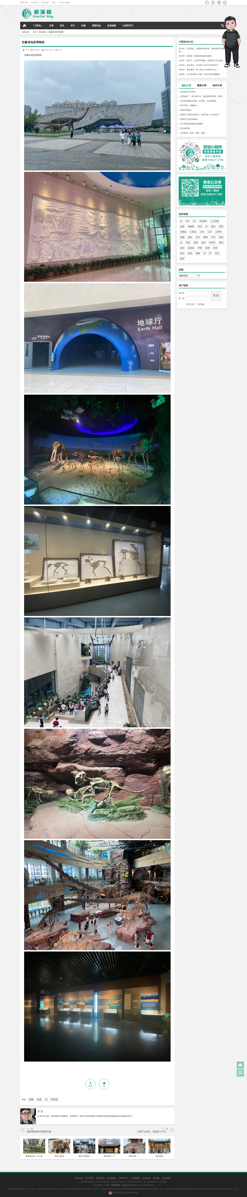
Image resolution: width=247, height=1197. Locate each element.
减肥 (182, 226)
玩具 (188, 242)
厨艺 (200, 226)
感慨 (182, 237)
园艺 (213, 226)
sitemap (79, 1178)
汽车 (213, 237)
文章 (51, 25)
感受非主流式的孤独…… (190, 119)
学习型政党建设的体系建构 (191, 124)
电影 (196, 242)
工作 (210, 232)
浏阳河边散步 (186, 110)
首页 (24, 25)
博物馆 (191, 226)
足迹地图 (111, 25)
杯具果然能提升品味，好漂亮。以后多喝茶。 (199, 101)
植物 (206, 237)
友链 (83, 25)
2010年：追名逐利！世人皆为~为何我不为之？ (198, 70)
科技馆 (54, 1099)
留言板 (156, 1178)
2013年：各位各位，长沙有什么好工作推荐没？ (199, 65)
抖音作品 (34, 2)
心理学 (218, 232)
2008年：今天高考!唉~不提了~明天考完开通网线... (200, 74)
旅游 (190, 237)
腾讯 (221, 242)
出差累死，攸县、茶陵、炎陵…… (194, 133)
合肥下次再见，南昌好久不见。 (152, 1131)
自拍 (182, 248)
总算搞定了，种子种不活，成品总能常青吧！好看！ (202, 96)
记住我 (200, 304)
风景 (182, 258)
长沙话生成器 (64, 2)
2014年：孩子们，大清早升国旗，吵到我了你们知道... (201, 60)
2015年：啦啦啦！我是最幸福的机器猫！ (196, 56)
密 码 (181, 298)
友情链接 (111, 1178)
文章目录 (146, 1178)
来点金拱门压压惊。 (188, 92)
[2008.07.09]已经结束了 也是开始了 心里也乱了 (200, 115)
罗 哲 (40, 1111)
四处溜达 (42, 32)
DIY (187, 221)
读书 (182, 253)
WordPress (149, 1185)
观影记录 (24, 2)
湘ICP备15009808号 (16, 1189)
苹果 (200, 248)
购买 (190, 253)
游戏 (221, 237)
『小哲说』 (37, 25)
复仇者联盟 (185, 128)
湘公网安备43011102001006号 (123, 1192)
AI (181, 221)
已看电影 (135, 1178)
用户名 (181, 293)
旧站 (53, 2)
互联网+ (203, 221)
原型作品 (96, 25)
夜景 (221, 226)
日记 (198, 237)
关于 (73, 25)
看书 (203, 242)
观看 (208, 248)
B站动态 (45, 2)
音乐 (62, 25)
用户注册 (190, 304)
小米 (202, 232)
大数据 (183, 232)
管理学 (212, 242)
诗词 (215, 248)
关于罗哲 (89, 1178)
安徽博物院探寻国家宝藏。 (39, 1131)
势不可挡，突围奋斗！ (189, 105)
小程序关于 (127, 25)
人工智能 (215, 221)
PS (194, 221)
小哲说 (193, 232)
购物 (198, 253)
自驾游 (191, 248)
